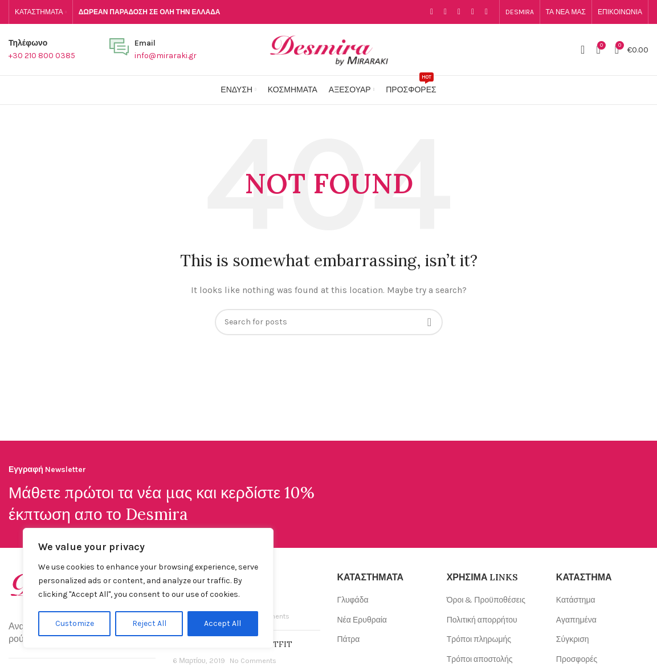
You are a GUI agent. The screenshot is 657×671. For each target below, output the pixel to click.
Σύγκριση (572, 639)
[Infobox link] (42, 50)
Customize (74, 623)
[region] (148, 588)
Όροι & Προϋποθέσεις (486, 600)
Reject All (149, 623)
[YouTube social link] (473, 12)
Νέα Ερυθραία (362, 620)
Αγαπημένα (576, 620)
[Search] (582, 49)
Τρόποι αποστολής (480, 659)
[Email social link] (445, 12)
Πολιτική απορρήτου (482, 620)
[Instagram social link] (459, 12)
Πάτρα (348, 639)
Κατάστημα (575, 600)
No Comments (253, 660)
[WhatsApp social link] (486, 12)
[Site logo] (328, 49)
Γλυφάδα (353, 600)
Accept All (223, 623)
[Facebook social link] (432, 12)
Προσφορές (576, 659)
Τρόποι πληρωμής (479, 639)
